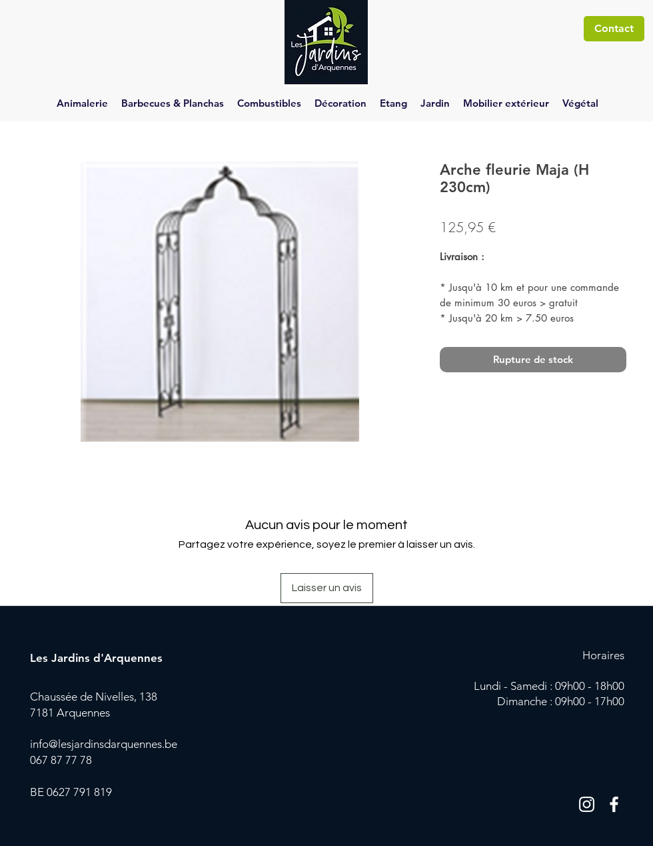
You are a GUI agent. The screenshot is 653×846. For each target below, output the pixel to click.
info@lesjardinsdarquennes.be (103, 744)
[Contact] (614, 28)
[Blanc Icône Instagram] (586, 804)
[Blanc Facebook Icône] (614, 804)
